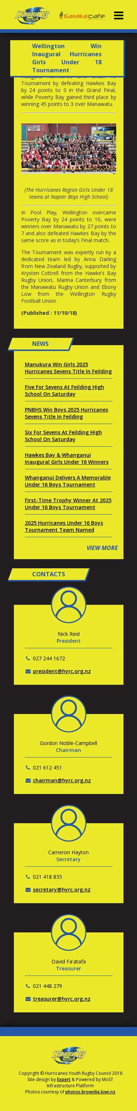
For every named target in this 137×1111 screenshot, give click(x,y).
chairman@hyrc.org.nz (62, 780)
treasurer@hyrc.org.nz (62, 998)
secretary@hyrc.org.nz (62, 889)
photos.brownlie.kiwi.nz (90, 1092)
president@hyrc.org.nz (62, 671)
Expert (64, 1079)
